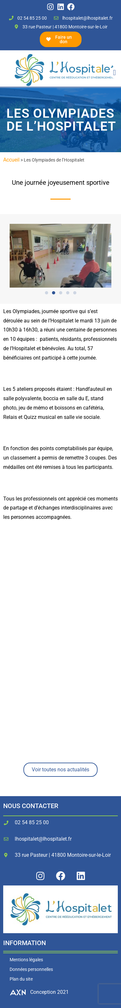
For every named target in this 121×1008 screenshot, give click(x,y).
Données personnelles (31, 969)
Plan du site (21, 979)
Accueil (11, 160)
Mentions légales (26, 959)
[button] (114, 72)
